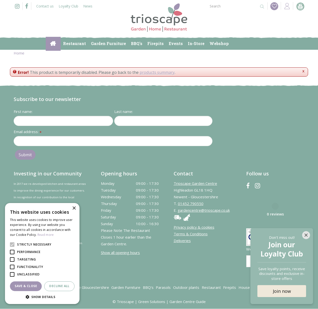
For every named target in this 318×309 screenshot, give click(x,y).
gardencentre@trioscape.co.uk (204, 210)
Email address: (27, 132)
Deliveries (182, 240)
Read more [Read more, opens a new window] (46, 235)
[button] (42, 296)
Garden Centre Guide (187, 301)
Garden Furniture (125, 287)
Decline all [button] (59, 286)
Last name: (123, 111)
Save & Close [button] (26, 286)
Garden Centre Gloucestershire (82, 287)
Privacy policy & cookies (194, 227)
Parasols (163, 287)
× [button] (74, 208)
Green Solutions (151, 301)
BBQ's (148, 287)
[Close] (306, 235)
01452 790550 (190, 203)
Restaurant (211, 287)
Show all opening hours (120, 252)
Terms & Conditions (191, 234)
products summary (157, 72)
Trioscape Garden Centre (195, 183)
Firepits (229, 287)
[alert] (42, 253)
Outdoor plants (186, 287)
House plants (249, 287)
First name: (23, 111)
